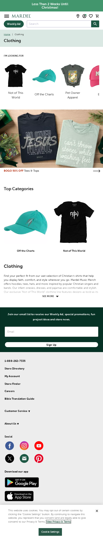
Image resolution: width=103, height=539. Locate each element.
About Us (10, 423)
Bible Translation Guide (19, 398)
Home (7, 34)
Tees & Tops (31, 170)
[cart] (97, 16)
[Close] (97, 511)
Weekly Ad (14, 23)
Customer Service (16, 410)
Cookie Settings (50, 531)
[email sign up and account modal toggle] (84, 16)
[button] (48, 411)
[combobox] (59, 23)
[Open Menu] (7, 16)
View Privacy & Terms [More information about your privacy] (58, 521)
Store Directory (14, 368)
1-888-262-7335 (15, 360)
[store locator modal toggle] (78, 16)
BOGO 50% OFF (13, 170)
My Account (12, 376)
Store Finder (13, 383)
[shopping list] (91, 16)
